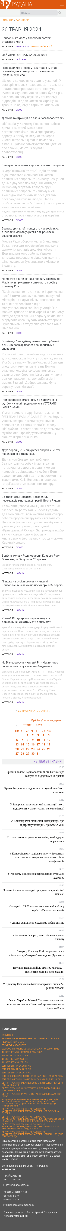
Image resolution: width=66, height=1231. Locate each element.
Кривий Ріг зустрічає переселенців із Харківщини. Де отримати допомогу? (26, 620)
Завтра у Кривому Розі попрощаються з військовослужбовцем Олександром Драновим (36, 953)
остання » (43, 710)
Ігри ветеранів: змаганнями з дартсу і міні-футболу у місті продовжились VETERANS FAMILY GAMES (30, 403)
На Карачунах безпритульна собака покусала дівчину (37, 937)
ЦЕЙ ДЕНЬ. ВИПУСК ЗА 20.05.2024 (24, 54)
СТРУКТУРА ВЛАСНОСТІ (14, 1045)
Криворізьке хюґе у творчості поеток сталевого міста (26, 39)
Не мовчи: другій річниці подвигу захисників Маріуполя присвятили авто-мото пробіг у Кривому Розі (31, 282)
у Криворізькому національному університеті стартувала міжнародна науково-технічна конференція (37, 857)
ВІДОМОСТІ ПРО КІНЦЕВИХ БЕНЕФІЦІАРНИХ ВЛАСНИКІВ (30, 1049)
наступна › (29, 710)
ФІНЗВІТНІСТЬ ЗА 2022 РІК (15, 1059)
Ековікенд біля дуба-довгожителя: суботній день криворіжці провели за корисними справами (30, 345)
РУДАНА (22, 4)
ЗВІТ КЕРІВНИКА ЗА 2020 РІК (16, 1069)
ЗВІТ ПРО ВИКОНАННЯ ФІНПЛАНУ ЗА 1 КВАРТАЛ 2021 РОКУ (32, 1076)
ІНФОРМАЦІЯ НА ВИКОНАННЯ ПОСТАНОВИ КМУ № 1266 (30, 1038)
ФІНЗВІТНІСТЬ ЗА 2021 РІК (15, 1062)
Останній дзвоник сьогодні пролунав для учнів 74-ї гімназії (33, 892)
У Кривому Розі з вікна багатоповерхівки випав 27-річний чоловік (33, 986)
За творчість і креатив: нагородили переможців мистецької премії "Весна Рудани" (32, 498)
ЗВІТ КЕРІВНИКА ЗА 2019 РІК (16, 1072)
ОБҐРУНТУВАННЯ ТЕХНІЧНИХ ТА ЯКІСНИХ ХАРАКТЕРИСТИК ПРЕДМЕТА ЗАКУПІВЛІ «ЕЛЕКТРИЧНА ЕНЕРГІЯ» (30, 1111)
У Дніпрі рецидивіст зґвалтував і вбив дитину (37, 922)
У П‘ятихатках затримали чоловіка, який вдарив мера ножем (35, 839)
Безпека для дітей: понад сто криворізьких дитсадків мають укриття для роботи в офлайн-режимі (30, 232)
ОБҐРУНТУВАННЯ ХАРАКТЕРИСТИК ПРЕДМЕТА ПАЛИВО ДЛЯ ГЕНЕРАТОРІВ (31, 1089)
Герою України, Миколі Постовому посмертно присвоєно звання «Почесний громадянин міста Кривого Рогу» (35, 1004)
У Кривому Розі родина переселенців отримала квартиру (36, 875)
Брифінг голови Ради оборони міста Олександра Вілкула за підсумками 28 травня (35, 773)
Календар (22, 19)
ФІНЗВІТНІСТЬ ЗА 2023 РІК (15, 1055)
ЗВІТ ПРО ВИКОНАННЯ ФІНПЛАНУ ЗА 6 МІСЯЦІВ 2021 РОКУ (32, 1079)
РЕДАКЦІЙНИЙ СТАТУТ (14, 1042)
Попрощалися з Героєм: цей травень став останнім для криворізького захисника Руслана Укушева (29, 71)
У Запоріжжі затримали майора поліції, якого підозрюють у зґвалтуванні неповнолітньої (37, 806)
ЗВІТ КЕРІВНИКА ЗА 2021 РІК (16, 1066)
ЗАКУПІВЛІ (7, 1035)
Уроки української (41, 46)
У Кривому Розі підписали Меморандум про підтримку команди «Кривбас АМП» (37, 822)
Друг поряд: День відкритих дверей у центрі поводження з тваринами (31, 451)
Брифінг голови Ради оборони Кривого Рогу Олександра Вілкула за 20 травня (31, 557)
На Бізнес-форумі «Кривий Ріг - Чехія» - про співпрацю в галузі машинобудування (30, 664)
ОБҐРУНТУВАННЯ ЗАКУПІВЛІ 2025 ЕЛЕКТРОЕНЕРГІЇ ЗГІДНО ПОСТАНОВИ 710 (32, 1084)
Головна (7, 19)
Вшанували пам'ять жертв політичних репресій (33, 165)
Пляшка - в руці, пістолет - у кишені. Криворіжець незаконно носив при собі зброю (32, 583)
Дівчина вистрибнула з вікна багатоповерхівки (33, 118)
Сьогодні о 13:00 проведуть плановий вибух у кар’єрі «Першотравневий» (37, 908)
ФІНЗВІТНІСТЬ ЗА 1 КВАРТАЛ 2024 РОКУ (22, 1052)
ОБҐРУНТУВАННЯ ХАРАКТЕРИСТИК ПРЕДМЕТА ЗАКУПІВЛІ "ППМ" (32, 1095)
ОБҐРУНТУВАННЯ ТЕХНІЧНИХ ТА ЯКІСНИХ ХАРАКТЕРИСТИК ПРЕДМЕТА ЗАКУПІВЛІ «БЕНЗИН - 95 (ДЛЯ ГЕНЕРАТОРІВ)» (32, 1134)
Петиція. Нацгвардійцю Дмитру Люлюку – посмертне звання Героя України (38, 969)
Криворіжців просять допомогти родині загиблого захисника (34, 790)
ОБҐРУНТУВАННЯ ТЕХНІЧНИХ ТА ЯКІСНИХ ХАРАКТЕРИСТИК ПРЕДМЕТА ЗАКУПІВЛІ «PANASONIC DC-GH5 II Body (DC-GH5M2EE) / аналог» (31, 1126)
